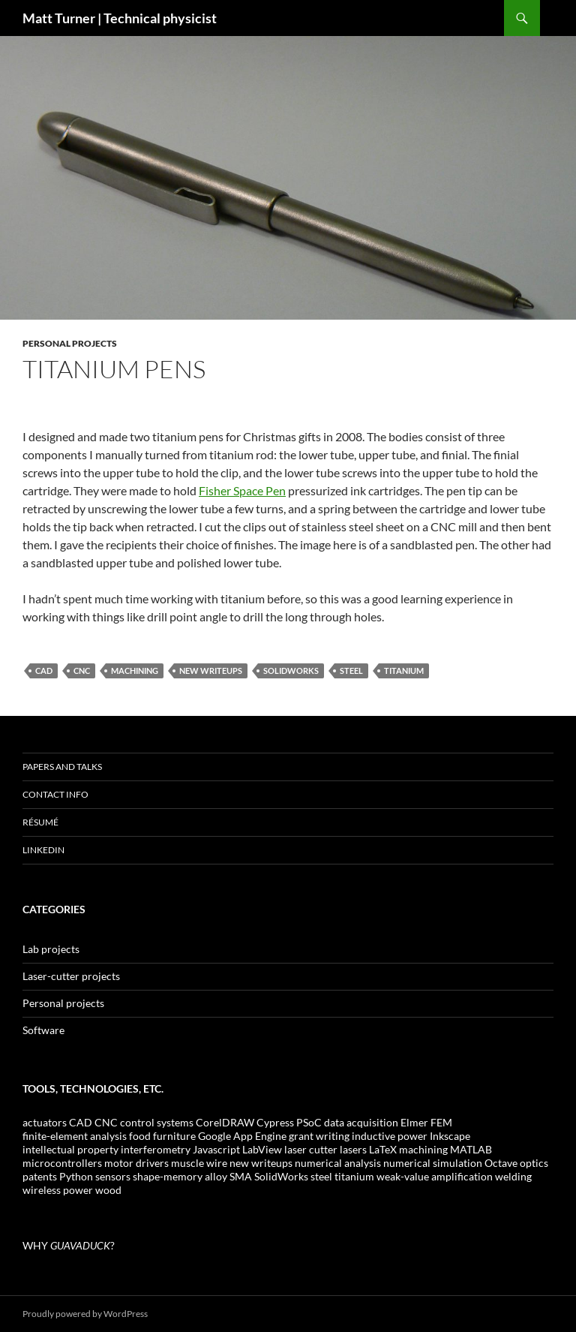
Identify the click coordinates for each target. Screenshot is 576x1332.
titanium (404, 670)
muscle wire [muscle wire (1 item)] (199, 1162)
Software (43, 1030)
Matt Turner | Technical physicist (119, 18)
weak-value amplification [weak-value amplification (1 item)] (434, 1176)
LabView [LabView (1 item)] (262, 1149)
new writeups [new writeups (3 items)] (261, 1162)
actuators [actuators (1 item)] (44, 1122)
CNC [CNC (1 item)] (106, 1122)
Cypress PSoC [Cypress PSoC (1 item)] (289, 1122)
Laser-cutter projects (71, 976)
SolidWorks (291, 670)
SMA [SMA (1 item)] (241, 1176)
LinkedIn (43, 849)
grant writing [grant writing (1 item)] (319, 1135)
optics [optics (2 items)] (534, 1162)
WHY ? (68, 1245)
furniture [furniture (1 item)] (174, 1135)
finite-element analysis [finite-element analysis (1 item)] (74, 1135)
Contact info (55, 794)
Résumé (40, 822)
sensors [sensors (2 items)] (112, 1176)
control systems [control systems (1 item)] (157, 1122)
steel (351, 670)
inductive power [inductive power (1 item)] (390, 1135)
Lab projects (51, 949)
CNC (82, 670)
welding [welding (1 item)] (513, 1176)
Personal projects (69, 343)
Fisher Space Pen (242, 490)
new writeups (210, 670)
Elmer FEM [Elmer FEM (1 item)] (426, 1122)
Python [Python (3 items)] (76, 1176)
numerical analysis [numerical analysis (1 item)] (338, 1162)
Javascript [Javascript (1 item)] (216, 1149)
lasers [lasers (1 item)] (353, 1149)
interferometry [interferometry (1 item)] (155, 1149)
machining (134, 670)
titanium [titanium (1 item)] (354, 1176)
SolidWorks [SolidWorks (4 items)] (281, 1176)
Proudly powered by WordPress (85, 1313)
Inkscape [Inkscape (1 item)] (450, 1135)
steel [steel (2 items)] (321, 1176)
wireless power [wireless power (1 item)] (57, 1189)
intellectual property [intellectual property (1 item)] (70, 1149)
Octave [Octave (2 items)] (501, 1162)
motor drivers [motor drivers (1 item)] (136, 1162)
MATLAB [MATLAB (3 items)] (471, 1149)
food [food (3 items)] (140, 1135)
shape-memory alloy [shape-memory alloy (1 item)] (180, 1176)
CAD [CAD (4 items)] (80, 1122)
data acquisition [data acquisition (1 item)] (361, 1122)
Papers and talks (62, 766)
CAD (43, 670)
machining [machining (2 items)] (423, 1149)
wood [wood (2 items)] (108, 1189)
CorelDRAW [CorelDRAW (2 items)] (225, 1122)
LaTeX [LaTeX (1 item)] (383, 1149)
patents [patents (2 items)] (39, 1176)
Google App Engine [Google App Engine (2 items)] (242, 1135)
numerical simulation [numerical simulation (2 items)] (432, 1162)
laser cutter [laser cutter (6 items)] (311, 1149)
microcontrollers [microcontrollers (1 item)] (62, 1162)
